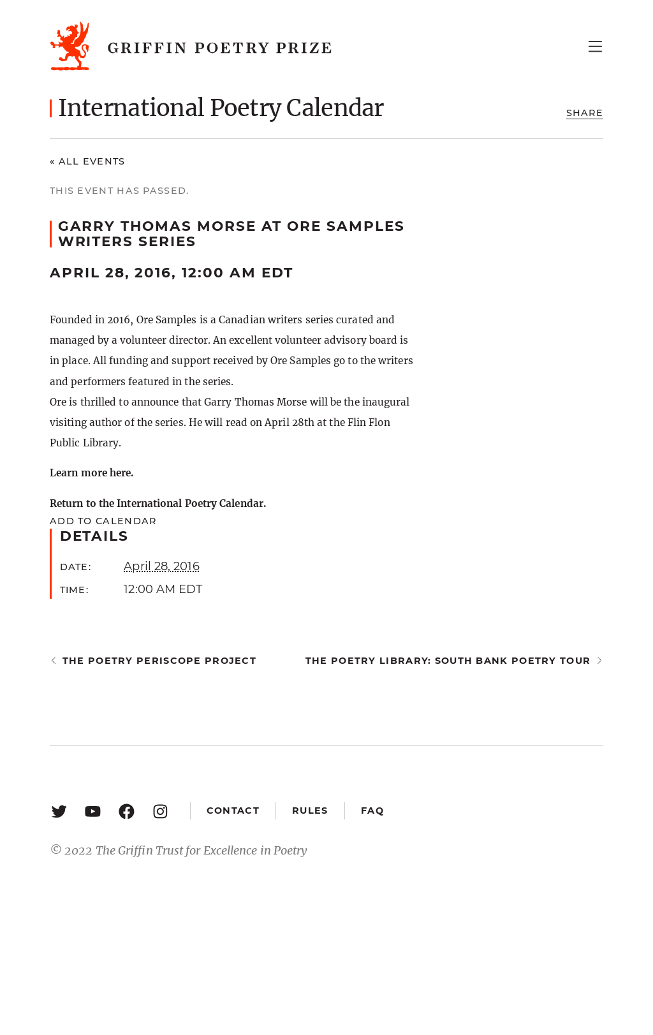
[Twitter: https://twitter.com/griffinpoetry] (59, 811)
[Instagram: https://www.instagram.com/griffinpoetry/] (160, 811)
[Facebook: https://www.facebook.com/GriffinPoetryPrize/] (126, 811)
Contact (233, 810)
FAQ (372, 810)
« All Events (88, 161)
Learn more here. (91, 473)
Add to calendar (103, 521)
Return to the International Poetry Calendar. (158, 503)
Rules (310, 810)
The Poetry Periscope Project (159, 660)
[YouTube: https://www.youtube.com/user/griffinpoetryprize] (93, 811)
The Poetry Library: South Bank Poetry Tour (448, 660)
